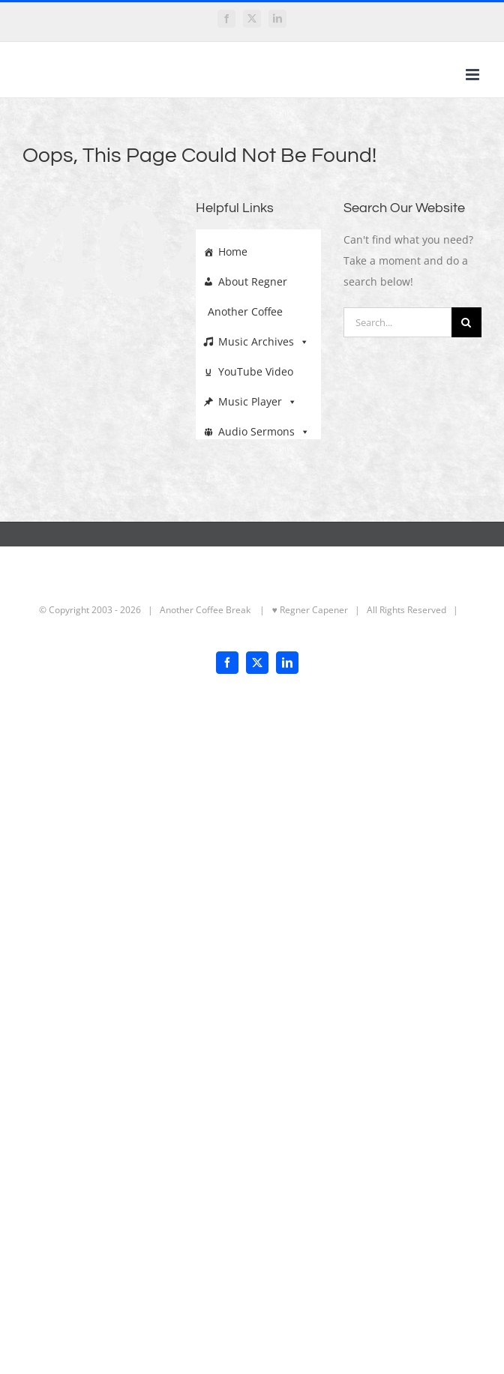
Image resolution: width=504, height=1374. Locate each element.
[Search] (467, 322)
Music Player (257, 398)
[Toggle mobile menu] (474, 74)
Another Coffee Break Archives (247, 311)
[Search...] (398, 322)
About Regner (252, 281)
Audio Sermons (264, 428)
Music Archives (263, 338)
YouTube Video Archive (248, 371)
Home (233, 251)
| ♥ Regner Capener (300, 609)
